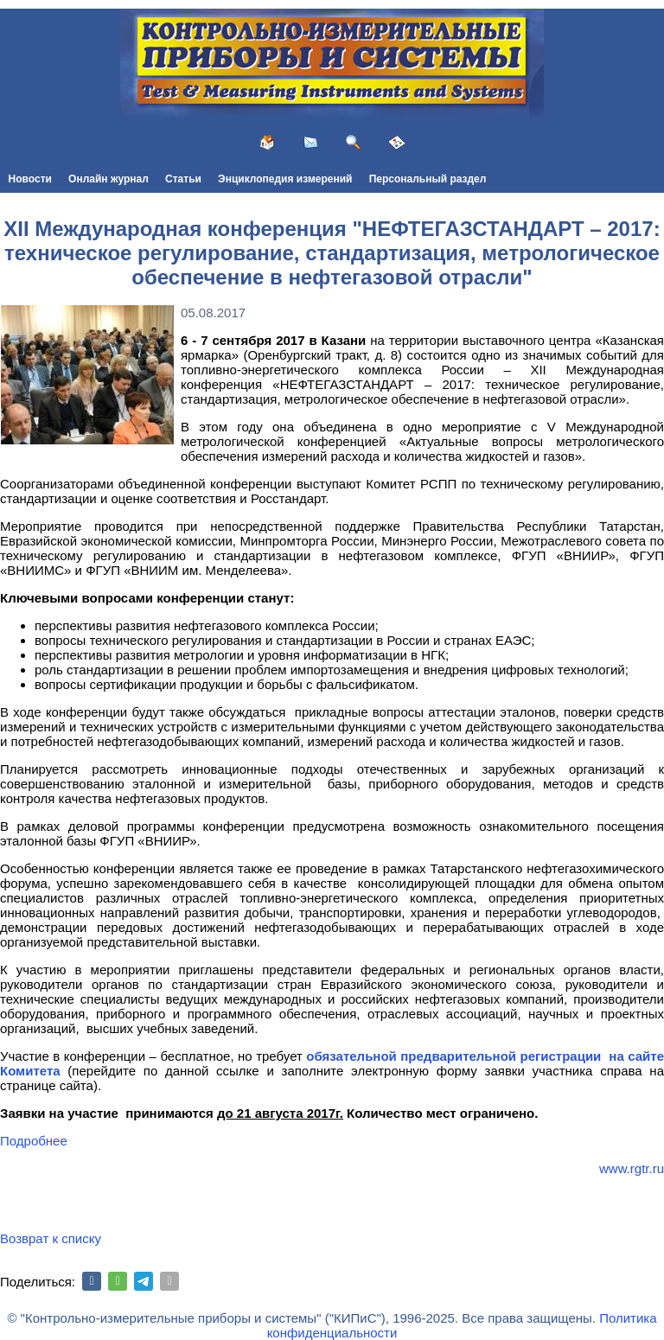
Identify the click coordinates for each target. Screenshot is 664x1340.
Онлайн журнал (108, 179)
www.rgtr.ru (631, 1168)
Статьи (183, 179)
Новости (30, 179)
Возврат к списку (50, 1238)
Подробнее (33, 1140)
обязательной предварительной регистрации (453, 1056)
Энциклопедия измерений (285, 179)
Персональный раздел (428, 179)
